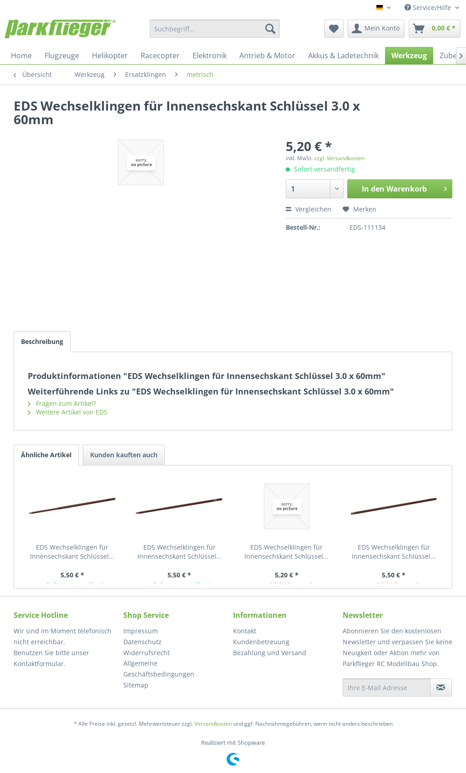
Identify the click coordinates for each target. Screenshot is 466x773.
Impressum (140, 630)
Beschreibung (42, 341)
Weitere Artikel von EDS (67, 412)
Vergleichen (308, 209)
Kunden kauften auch (123, 454)
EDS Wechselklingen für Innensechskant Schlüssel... (72, 552)
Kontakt (244, 630)
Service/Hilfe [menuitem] (429, 7)
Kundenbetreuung (261, 641)
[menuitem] (215, 29)
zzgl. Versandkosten (339, 158)
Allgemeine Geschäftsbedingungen (158, 668)
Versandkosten (213, 724)
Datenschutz (142, 641)
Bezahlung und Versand (269, 652)
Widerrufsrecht (146, 652)
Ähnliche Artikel (46, 454)
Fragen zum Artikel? (62, 403)
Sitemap (135, 685)
